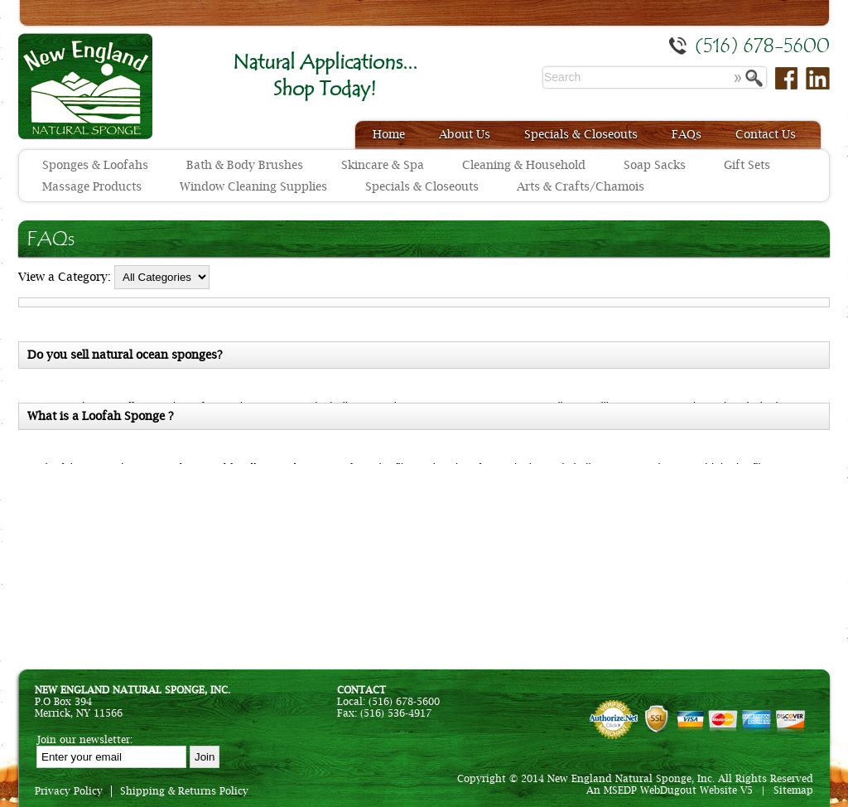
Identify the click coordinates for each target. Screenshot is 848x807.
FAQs (686, 134)
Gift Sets (747, 165)
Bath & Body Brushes (244, 165)
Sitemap (793, 790)
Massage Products (92, 186)
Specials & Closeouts (581, 134)
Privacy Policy (69, 791)
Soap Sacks (655, 165)
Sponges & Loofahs (95, 165)
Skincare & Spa (382, 165)
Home (389, 134)
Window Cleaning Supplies (253, 186)
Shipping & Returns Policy (184, 791)
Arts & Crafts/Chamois (580, 186)
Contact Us (765, 134)
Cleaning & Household (523, 165)
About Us (464, 134)
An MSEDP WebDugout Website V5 (669, 790)
